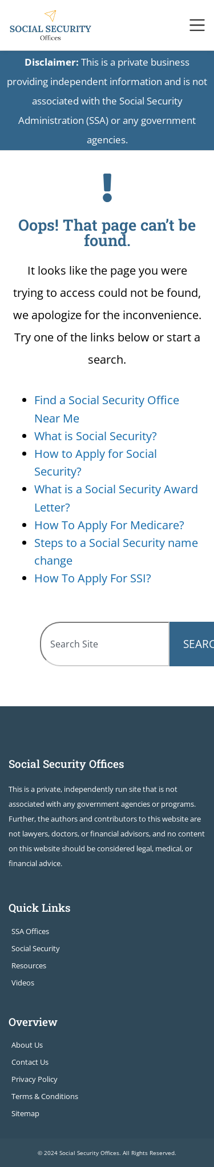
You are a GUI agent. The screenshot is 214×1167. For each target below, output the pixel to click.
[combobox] (104, 644)
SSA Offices (30, 931)
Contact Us (30, 1062)
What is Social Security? (95, 436)
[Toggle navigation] (197, 25)
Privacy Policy (34, 1079)
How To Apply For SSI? (92, 578)
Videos (22, 982)
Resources (28, 965)
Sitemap (25, 1113)
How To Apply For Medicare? (109, 525)
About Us (27, 1045)
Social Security (35, 948)
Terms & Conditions (44, 1096)
